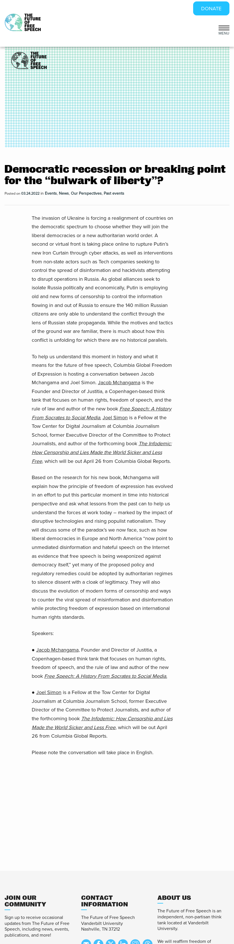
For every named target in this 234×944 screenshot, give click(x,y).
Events (51, 193)
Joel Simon (115, 417)
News (64, 193)
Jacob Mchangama (119, 382)
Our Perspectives (86, 193)
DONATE (211, 8)
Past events (114, 193)
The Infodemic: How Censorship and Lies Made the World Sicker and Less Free (102, 452)
